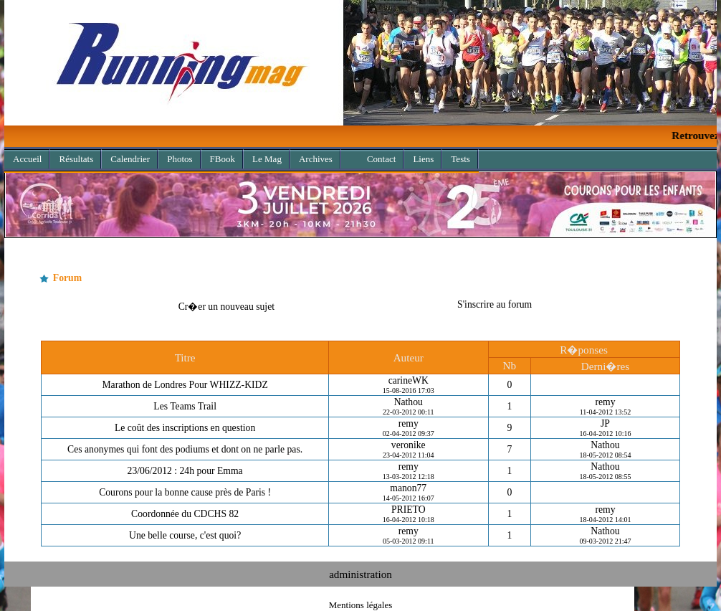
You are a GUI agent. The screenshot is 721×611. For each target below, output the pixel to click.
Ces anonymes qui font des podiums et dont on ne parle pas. (184, 449)
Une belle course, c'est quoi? (185, 535)
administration (360, 574)
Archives (311, 156)
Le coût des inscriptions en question (185, 427)
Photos (179, 158)
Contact (381, 158)
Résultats (76, 158)
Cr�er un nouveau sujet (226, 306)
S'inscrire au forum (494, 304)
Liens (423, 158)
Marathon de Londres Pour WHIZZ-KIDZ (184, 384)
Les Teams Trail (184, 406)
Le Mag (267, 158)
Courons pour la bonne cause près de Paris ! (185, 492)
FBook (222, 158)
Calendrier (130, 158)
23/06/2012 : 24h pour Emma (185, 470)
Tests (460, 158)
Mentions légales (360, 605)
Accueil (27, 158)
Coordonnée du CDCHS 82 (185, 513)
